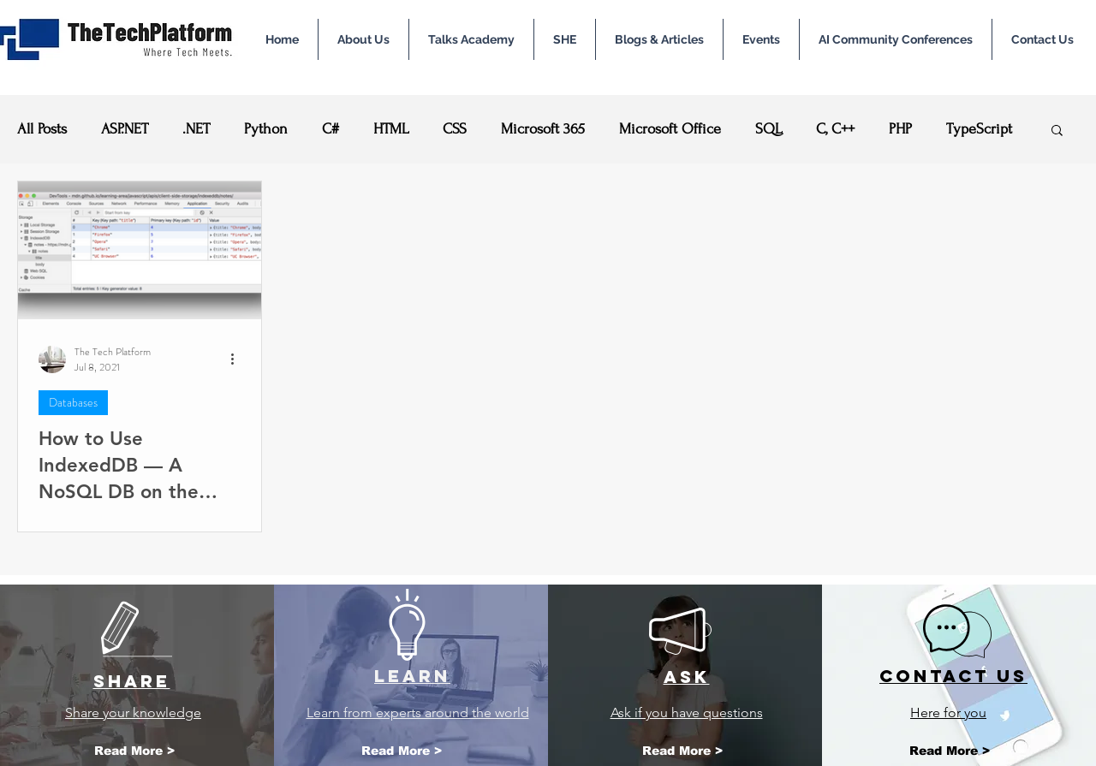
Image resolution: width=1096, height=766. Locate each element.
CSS (455, 129)
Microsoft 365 (543, 129)
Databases (73, 402)
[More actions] (238, 359)
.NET (196, 129)
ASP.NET (124, 129)
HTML (390, 129)
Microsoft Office (670, 129)
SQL (768, 129)
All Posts (42, 129)
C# (330, 129)
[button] (1057, 131)
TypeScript (979, 129)
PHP (900, 129)
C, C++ (835, 129)
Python (266, 129)
